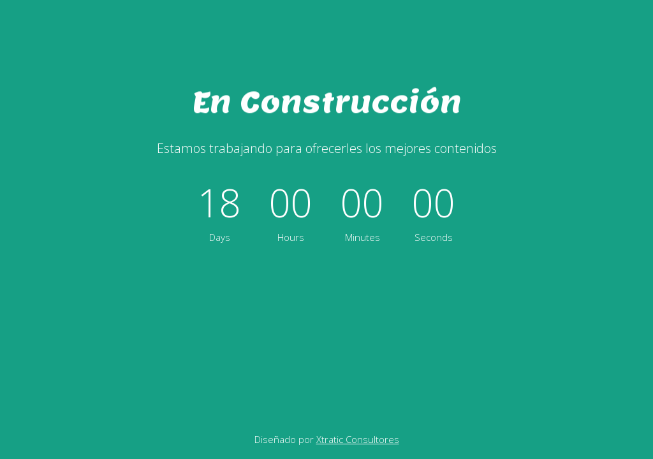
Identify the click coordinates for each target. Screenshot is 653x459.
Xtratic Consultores (357, 439)
